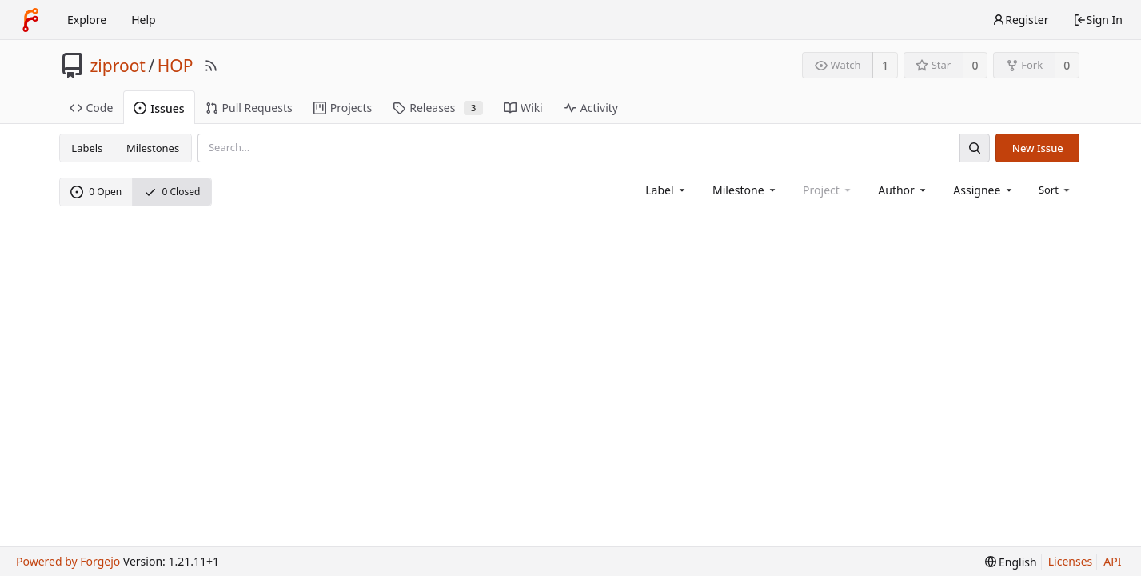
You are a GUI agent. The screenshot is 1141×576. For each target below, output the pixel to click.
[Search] (974, 148)
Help (143, 19)
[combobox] (666, 190)
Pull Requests (249, 107)
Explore (86, 19)
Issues (159, 108)
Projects (342, 107)
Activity (591, 107)
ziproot (118, 66)
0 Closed (172, 191)
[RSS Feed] (211, 65)
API (1112, 561)
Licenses (1070, 561)
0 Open (96, 191)
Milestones (152, 148)
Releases (438, 107)
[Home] (30, 20)
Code (92, 107)
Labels (86, 148)
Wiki (523, 107)
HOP (175, 66)
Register (1020, 19)
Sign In (1098, 19)
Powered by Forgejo (68, 561)
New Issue (1037, 148)
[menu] (1056, 189)
